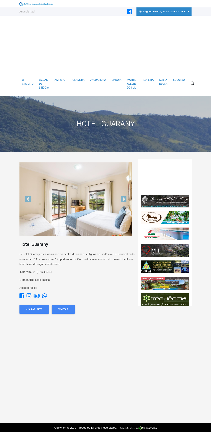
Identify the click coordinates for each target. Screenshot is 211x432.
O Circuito (28, 82)
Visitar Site (34, 309)
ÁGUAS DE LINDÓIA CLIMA (165, 177)
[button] (27, 199)
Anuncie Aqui (27, 11)
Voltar (63, 309)
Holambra (78, 80)
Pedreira (148, 80)
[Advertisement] (105, 43)
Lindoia (116, 80)
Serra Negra (163, 82)
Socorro (179, 80)
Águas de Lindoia (44, 84)
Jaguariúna (98, 80)
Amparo (60, 80)
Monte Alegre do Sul (131, 84)
